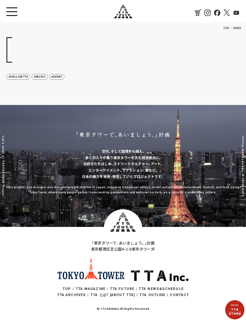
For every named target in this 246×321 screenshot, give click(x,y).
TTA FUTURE (122, 289)
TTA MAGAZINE (90, 289)
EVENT (57, 76)
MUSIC (40, 76)
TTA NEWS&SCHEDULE (161, 289)
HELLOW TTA (19, 76)
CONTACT (179, 295)
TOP (66, 289)
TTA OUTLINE (152, 295)
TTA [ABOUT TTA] (112, 295)
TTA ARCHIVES (71, 295)
